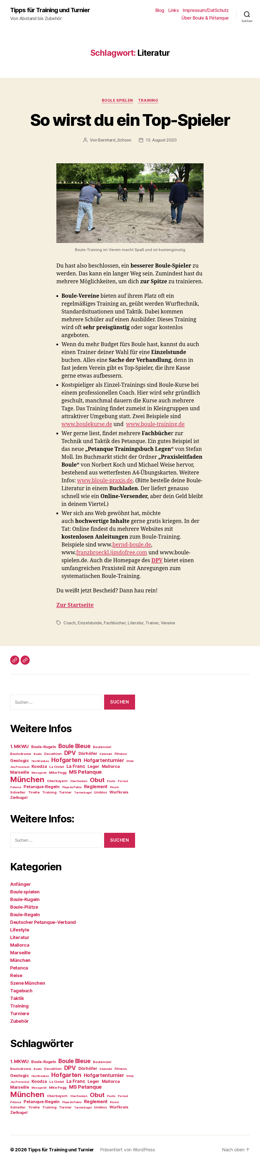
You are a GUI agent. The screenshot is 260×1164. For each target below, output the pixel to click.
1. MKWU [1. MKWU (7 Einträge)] (19, 746)
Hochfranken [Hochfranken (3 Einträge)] (40, 761)
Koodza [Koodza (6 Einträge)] (39, 766)
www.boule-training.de (155, 424)
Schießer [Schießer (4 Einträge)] (18, 792)
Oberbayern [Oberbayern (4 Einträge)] (57, 781)
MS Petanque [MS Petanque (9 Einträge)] (85, 772)
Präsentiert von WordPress (127, 1149)
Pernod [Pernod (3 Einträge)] (123, 781)
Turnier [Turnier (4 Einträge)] (65, 792)
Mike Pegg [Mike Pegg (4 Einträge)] (58, 772)
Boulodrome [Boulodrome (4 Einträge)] (20, 754)
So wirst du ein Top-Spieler (130, 120)
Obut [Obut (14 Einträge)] (97, 780)
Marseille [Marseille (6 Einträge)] (19, 772)
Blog (159, 10)
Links (173, 10)
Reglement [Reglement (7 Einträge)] (96, 786)
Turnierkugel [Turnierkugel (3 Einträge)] (83, 792)
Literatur (135, 622)
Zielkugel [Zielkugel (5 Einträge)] (18, 797)
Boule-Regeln (25, 914)
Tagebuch (21, 990)
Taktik (17, 998)
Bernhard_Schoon (114, 140)
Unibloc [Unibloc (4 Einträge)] (100, 792)
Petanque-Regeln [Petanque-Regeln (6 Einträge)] (42, 786)
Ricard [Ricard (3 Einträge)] (114, 787)
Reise (16, 975)
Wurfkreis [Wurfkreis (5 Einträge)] (118, 792)
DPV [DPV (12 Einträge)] (70, 752)
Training (148, 100)
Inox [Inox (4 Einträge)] (130, 761)
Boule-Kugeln (25, 899)
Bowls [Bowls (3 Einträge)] (38, 754)
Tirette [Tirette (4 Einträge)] (34, 792)
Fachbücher (114, 622)
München (20, 960)
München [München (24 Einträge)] (27, 779)
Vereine (168, 622)
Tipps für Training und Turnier (50, 10)
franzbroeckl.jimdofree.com (111, 552)
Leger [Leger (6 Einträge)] (93, 766)
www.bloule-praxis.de (105, 480)
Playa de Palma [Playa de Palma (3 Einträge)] (72, 787)
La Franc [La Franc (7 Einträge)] (76, 766)
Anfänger (20, 884)
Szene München (27, 983)
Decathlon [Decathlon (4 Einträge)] (53, 754)
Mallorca (19, 945)
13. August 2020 (161, 140)
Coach (69, 622)
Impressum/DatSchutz (206, 10)
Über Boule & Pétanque (205, 18)
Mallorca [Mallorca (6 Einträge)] (111, 766)
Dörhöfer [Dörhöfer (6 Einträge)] (87, 753)
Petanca (19, 968)
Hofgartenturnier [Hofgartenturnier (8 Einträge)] (104, 760)
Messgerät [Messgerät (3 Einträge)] (38, 772)
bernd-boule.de (131, 544)
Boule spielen (117, 100)
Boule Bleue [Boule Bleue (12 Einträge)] (74, 746)
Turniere (19, 1013)
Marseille (20, 952)
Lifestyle (19, 929)
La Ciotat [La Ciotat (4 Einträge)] (56, 767)
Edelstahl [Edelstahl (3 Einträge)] (106, 754)
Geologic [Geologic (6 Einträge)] (19, 760)
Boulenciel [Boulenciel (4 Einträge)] (102, 747)
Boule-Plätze (24, 907)
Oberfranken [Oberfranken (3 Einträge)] (78, 781)
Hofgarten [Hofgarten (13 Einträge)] (66, 760)
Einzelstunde (90, 622)
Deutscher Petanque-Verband (43, 922)
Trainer (151, 622)
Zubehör (19, 1021)
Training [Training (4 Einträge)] (49, 792)
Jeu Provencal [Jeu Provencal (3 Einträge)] (19, 767)
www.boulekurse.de (86, 424)
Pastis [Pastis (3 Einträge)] (111, 781)
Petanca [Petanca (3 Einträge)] (15, 787)
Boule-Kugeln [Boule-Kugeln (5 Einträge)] (43, 747)
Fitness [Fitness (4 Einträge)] (121, 754)
